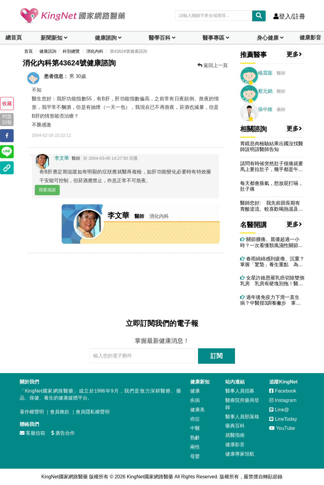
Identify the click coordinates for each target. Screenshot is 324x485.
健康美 (197, 409)
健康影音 (310, 38)
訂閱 (216, 356)
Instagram (282, 400)
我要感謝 (47, 189)
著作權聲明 (32, 411)
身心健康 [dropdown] (268, 38)
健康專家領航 (239, 454)
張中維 (265, 109)
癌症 (195, 419)
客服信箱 (32, 433)
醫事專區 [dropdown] (213, 38)
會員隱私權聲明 (93, 411)
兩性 (195, 447)
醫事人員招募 (239, 390)
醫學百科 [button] (159, 38)
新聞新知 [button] (51, 38)
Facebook (282, 390)
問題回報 (7, 119)
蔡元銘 (265, 91)
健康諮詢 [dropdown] (106, 38)
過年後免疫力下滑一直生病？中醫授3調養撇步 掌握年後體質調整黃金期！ (270, 300)
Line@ (279, 409)
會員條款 (59, 411)
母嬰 (195, 456)
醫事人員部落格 (242, 416)
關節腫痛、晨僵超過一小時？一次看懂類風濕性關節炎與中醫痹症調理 (271, 242)
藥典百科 (235, 425)
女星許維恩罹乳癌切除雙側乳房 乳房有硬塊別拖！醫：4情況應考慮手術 (272, 280)
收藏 (7, 103)
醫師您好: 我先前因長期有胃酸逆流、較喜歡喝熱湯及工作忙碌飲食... (271, 206)
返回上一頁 (212, 65)
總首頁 (13, 38)
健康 (195, 390)
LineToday (283, 419)
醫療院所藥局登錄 (242, 404)
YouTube (282, 428)
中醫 (195, 428)
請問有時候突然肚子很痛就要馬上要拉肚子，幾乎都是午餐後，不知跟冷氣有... (271, 166)
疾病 (195, 400)
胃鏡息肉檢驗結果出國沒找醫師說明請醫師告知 (271, 146)
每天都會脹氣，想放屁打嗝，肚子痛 (271, 186)
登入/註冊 (289, 16)
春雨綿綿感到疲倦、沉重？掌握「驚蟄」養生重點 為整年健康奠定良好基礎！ (272, 261)
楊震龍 (265, 72)
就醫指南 (235, 435)
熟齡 (195, 437)
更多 (294, 54)
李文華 (62, 158)
